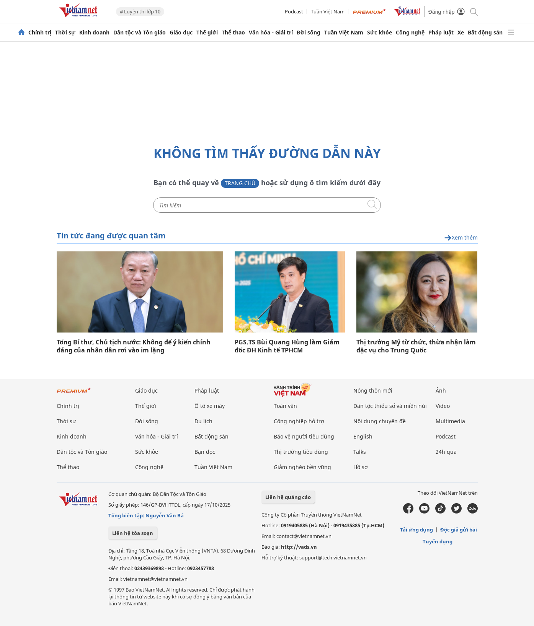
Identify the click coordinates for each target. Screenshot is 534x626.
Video (443, 405)
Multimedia (450, 421)
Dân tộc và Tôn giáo (139, 32)
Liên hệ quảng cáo (288, 497)
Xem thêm (461, 238)
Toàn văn (285, 405)
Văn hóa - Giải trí (271, 32)
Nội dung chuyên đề (379, 421)
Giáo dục (181, 32)
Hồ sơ (360, 467)
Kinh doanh (94, 32)
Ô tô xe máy (209, 405)
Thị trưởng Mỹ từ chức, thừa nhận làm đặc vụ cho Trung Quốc (416, 346)
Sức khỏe (379, 32)
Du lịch (203, 421)
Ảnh (441, 390)
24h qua (446, 451)
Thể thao (233, 32)
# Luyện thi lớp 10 (140, 11)
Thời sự (65, 32)
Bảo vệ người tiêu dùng (304, 436)
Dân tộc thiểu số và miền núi (390, 405)
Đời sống (308, 32)
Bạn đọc (204, 451)
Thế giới (207, 32)
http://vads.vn (299, 546)
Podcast (294, 11)
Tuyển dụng (437, 541)
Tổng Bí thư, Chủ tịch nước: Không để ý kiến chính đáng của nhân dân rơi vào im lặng (134, 346)
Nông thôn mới (372, 390)
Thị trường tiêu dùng (301, 451)
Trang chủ (240, 183)
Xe (460, 32)
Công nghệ (410, 32)
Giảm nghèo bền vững (302, 467)
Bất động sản (485, 32)
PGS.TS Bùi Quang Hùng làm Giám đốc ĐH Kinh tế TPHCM (287, 346)
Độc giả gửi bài (458, 529)
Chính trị (39, 32)
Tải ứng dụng (416, 529)
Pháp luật (441, 32)
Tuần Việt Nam (328, 11)
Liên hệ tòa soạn (132, 533)
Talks (359, 451)
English (362, 436)
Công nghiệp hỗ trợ (299, 421)
